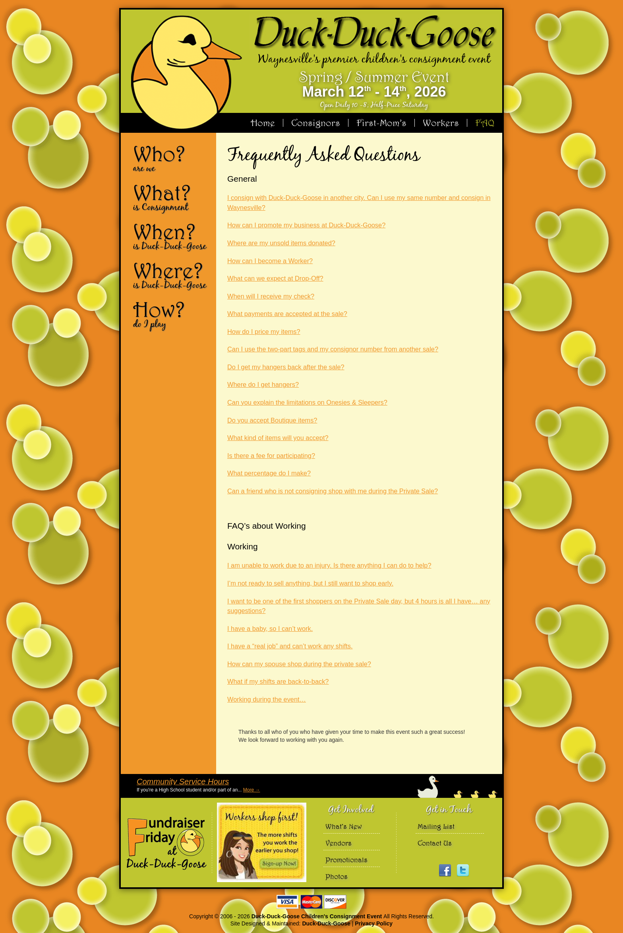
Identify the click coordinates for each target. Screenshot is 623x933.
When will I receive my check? (270, 296)
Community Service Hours (183, 781)
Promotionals (346, 859)
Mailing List (436, 826)
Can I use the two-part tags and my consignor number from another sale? (332, 349)
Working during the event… (266, 699)
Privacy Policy (374, 923)
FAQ (484, 123)
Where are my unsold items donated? (281, 242)
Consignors (315, 123)
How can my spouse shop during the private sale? (299, 663)
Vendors (338, 843)
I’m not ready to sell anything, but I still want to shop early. (310, 583)
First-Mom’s (381, 123)
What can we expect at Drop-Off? (275, 278)
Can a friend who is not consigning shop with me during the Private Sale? (332, 491)
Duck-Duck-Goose (326, 923)
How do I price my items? (263, 331)
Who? (171, 158)
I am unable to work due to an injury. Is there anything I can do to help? (329, 565)
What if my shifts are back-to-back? (278, 681)
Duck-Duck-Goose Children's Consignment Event (317, 916)
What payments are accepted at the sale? (287, 313)
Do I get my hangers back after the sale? (285, 366)
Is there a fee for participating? (271, 455)
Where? (171, 275)
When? (171, 236)
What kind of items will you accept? (278, 437)
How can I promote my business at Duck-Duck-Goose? (306, 225)
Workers (441, 123)
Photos (336, 876)
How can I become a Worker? (270, 260)
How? (171, 314)
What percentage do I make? (269, 473)
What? (171, 197)
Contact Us (435, 843)
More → (251, 790)
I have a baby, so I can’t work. (270, 628)
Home (263, 123)
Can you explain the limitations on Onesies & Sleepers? (307, 402)
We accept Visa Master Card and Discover (311, 902)
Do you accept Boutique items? (272, 420)
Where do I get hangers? (263, 384)
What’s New (343, 826)
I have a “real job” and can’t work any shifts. (290, 646)
